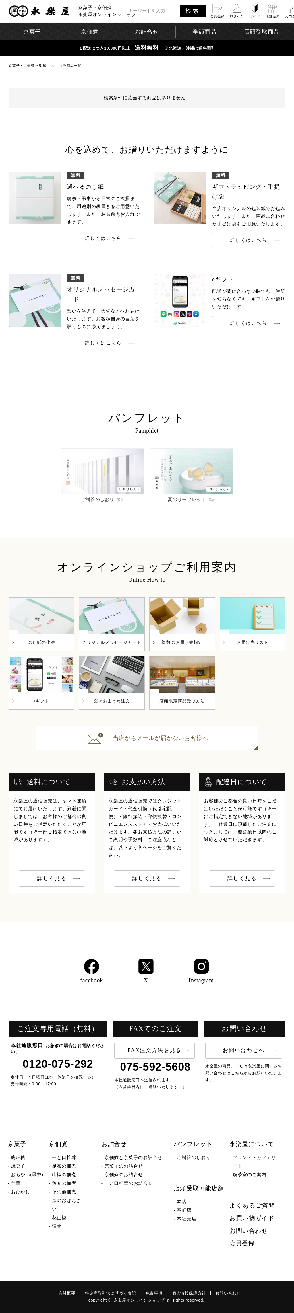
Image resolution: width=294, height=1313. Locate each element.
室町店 (184, 1210)
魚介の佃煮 (64, 1183)
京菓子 (17, 1144)
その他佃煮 (64, 1191)
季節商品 (204, 31)
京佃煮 (58, 1144)
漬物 (57, 1226)
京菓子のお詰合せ (124, 1166)
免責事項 (154, 1293)
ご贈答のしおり (194, 1157)
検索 (192, 11)
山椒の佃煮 (64, 1174)
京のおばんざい (66, 1204)
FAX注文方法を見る (154, 1050)
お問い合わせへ (243, 1050)
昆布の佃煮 (64, 1166)
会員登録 (241, 1243)
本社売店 (186, 1218)
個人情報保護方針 (189, 1293)
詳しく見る (52, 878)
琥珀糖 (18, 1157)
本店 (182, 1201)
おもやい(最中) (27, 1174)
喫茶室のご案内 (249, 1174)
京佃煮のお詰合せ (124, 1174)
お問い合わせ (248, 1230)
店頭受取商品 (262, 31)
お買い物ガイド (252, 1218)
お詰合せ (114, 1144)
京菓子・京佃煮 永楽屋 (28, 66)
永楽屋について (251, 1144)
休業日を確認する (74, 1077)
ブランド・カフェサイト (254, 1161)
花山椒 (59, 1217)
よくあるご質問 (252, 1205)
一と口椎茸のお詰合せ (129, 1183)
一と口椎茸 (64, 1157)
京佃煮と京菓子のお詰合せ (134, 1157)
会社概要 (67, 1293)
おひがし (20, 1191)
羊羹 (16, 1183)
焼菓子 (18, 1166)
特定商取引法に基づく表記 (110, 1293)
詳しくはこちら (103, 238)
